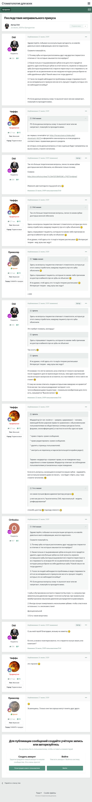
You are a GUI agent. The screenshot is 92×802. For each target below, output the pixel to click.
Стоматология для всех (17, 3)
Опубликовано (38, 37)
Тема (39, 793)
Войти (65, 768)
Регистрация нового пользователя (27, 768)
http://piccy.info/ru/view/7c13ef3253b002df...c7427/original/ (52, 176)
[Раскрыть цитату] (31, 118)
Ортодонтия (29, 27)
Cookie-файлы (50, 793)
